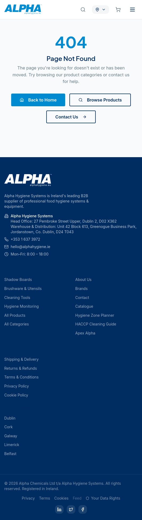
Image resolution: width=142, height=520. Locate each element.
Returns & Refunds (20, 368)
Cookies (61, 498)
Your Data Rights (103, 498)
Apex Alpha (85, 333)
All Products (14, 315)
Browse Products (100, 100)
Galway (10, 436)
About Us (83, 279)
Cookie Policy (16, 395)
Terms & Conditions (21, 377)
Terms (44, 498)
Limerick (11, 444)
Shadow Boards (18, 279)
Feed (77, 498)
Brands (81, 288)
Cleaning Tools (17, 297)
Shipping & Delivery (21, 359)
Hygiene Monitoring (21, 306)
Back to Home (38, 100)
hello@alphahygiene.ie (30, 246)
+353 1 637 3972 (25, 239)
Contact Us (71, 117)
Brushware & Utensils (23, 288)
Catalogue (84, 306)
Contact (82, 297)
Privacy (28, 498)
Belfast (10, 453)
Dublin (9, 418)
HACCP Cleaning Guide (95, 324)
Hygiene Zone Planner (94, 315)
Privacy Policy (16, 386)
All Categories (16, 324)
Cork (8, 427)
